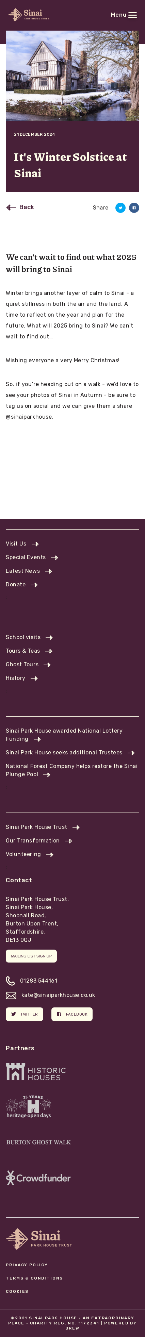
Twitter (24, 1014)
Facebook (72, 1014)
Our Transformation (33, 840)
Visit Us (16, 543)
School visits (23, 637)
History (16, 678)
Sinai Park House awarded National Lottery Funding (64, 735)
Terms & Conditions (34, 1278)
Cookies (17, 1291)
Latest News (23, 571)
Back (26, 207)
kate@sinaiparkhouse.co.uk (50, 995)
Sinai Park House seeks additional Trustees (64, 752)
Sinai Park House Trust (36, 827)
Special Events (26, 557)
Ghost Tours (22, 664)
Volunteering (23, 854)
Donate (16, 584)
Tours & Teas (23, 651)
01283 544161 (31, 980)
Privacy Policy (27, 1265)
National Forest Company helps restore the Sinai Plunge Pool (72, 770)
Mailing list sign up (31, 956)
